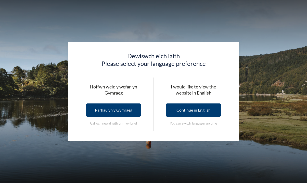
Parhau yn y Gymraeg (113, 110)
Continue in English (193, 110)
